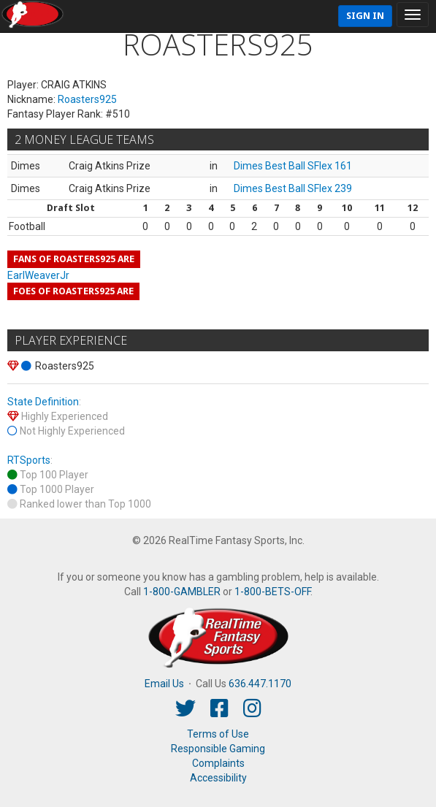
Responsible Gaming (218, 748)
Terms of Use (218, 734)
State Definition (43, 402)
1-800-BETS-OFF (272, 591)
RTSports (28, 460)
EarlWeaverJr (38, 275)
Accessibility (218, 778)
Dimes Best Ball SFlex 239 (293, 188)
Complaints (218, 763)
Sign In (365, 15)
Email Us (164, 683)
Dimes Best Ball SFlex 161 (293, 166)
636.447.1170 (260, 683)
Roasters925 (87, 99)
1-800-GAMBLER (182, 591)
